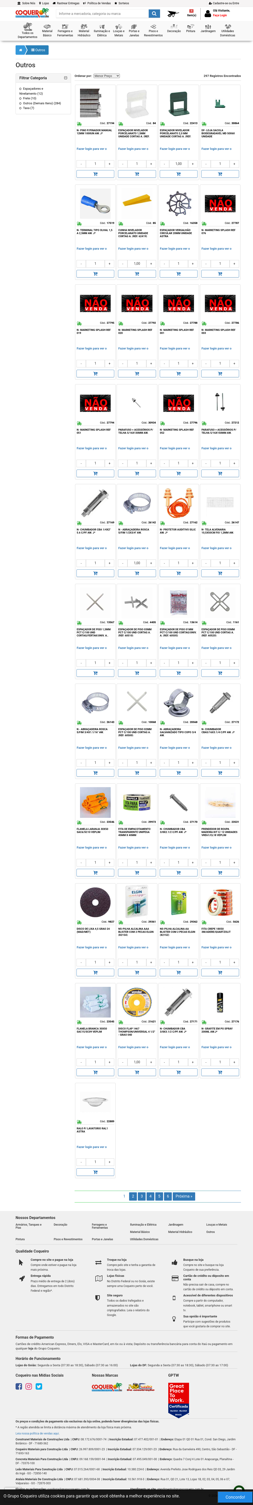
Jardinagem (175, 1224)
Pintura (20, 1239)
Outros (38, 50)
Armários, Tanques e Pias (29, 1226)
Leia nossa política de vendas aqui (37, 1433)
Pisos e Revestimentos (68, 1239)
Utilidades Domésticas (144, 1239)
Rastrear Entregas (66, 3)
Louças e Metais (216, 1224)
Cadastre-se (224, 3)
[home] (32, 12)
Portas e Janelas (102, 1239)
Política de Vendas (97, 3)
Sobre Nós (26, 3)
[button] (28, 31)
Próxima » (184, 1196)
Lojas (44, 3)
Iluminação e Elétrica (143, 1224)
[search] (108, 13)
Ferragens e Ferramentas (100, 1226)
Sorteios (121, 3)
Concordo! (235, 1497)
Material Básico (140, 1232)
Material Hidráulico (180, 1232)
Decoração (60, 1224)
